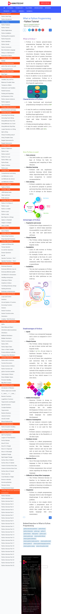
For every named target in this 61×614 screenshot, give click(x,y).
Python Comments (6, 47)
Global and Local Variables (8, 88)
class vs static (5, 225)
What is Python (5, 22)
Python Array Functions (7, 236)
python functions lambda (7, 371)
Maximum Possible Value (8, 82)
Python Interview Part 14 (7, 534)
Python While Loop (6, 159)
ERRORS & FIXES (38, 8)
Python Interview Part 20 (7, 551)
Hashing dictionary (6, 288)
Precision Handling (6, 380)
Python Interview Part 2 (7, 501)
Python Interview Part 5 (7, 509)
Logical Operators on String (8, 129)
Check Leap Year (5, 474)
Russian (25, 601)
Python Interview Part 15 (7, 537)
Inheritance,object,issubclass (9, 330)
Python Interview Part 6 (7, 512)
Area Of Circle (5, 443)
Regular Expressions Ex (7, 140)
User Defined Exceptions (7, 429)
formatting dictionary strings (8, 286)
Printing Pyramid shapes (7, 488)
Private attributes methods (8, 352)
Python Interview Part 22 (7, 557)
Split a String (4, 132)
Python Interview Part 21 (7, 554)
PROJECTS (6, 11)
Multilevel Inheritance (6, 335)
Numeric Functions (6, 396)
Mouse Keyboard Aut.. (7, 421)
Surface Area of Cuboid (7, 471)
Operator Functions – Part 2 (8, 261)
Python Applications (6, 30)
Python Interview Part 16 (7, 540)
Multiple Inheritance (6, 338)
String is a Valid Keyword (7, 52)
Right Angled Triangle (6, 457)
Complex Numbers (6, 407)
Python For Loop (5, 157)
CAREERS (21, 11)
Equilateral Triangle (6, 454)
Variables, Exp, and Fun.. (7, 79)
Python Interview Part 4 (7, 507)
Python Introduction (6, 19)
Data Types (4, 74)
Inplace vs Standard (6, 220)
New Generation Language (8, 50)
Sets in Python (5, 231)
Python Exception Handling (8, 427)
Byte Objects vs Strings (7, 217)
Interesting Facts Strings (7, 115)
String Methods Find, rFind (8, 121)
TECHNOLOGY (19, 8)
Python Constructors (6, 341)
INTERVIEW (48, 8)
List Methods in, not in (7, 176)
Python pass (4, 168)
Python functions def (6, 368)
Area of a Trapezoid (6, 449)
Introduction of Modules (7, 388)
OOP (50, 104)
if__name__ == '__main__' (8, 393)
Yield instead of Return (7, 374)
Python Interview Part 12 (7, 529)
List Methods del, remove (8, 179)
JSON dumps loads (6, 192)
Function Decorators (6, 363)
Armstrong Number (6, 482)
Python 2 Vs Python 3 (7, 203)
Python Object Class (6, 346)
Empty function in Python (8, 366)
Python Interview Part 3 (7, 504)
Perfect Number (5, 440)
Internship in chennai (28, 611)
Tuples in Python (5, 187)
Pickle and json (5, 198)
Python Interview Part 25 (7, 565)
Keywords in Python (6, 55)
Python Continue (5, 165)
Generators (4, 316)
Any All (3, 255)
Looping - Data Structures (8, 319)
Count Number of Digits (7, 476)
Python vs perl (5, 211)
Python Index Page (6, 16)
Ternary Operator (5, 247)
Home (26, 24)
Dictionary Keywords (6, 266)
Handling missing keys (7, 277)
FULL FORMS (29, 8)
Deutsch (25, 600)
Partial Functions (5, 90)
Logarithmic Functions (7, 399)
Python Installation (6, 33)
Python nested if (5, 154)
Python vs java (5, 206)
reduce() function (5, 416)
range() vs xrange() (6, 222)
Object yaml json (5, 195)
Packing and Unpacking (7, 93)
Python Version (5, 27)
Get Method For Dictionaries (8, 274)
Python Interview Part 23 (7, 560)
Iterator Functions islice (7, 313)
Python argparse (5, 102)
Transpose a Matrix (6, 85)
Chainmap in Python (6, 280)
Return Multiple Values (7, 377)
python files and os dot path (8, 66)
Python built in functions (7, 360)
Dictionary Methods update (8, 272)
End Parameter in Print (7, 96)
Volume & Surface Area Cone (9, 468)
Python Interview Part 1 (7, 498)
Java (44, 129)
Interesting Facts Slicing (7, 118)
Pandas (3, 61)
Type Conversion (5, 104)
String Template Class (7, 137)
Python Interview (5, 495)
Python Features (5, 25)
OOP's (3, 324)
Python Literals (5, 44)
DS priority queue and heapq (8, 110)
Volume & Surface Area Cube (9, 465)
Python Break (4, 162)
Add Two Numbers (6, 435)
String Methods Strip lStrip (8, 126)
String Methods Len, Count (8, 123)
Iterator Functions (6, 310)
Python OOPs (4, 344)
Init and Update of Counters (8, 302)
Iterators (3, 308)
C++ (39, 351)
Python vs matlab (5, 208)
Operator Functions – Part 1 (8, 258)
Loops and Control (6, 296)
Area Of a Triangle (6, 446)
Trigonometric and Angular (8, 402)
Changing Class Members (8, 355)
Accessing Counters (6, 305)
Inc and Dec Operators (7, 250)
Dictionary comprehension (8, 291)
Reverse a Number (6, 479)
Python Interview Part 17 (7, 543)
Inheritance (4, 332)
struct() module (5, 418)
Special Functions (6, 404)
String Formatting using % (8, 134)
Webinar (25, 585)
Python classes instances (8, 99)
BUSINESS (30, 11)
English (24, 596)
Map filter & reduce (6, 382)
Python (37, 24)
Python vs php (5, 214)
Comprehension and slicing (8, 173)
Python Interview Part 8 (7, 518)
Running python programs (8, 36)
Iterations (3, 299)
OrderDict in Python (6, 283)
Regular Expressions (6, 143)
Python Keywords (6, 38)
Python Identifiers (6, 41)
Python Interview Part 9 (7, 521)
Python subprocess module (8, 390)
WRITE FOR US (45, 3)
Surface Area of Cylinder (7, 463)
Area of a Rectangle (6, 451)
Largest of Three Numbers (8, 437)
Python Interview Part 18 (7, 546)
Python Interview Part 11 (7, 526)
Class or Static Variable (7, 349)
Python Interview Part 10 (7, 523)
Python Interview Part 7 (7, 515)
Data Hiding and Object (7, 327)
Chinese (25, 598)
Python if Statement (6, 148)
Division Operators (6, 252)
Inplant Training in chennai (29, 609)
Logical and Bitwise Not (7, 244)
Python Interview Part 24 (7, 562)
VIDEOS (14, 11)
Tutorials (32, 24)
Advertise (25, 590)
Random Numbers (6, 413)
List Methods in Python (7, 181)
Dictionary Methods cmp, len (8, 269)
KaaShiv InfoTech (34, 606)
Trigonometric (5, 410)
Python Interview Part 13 (7, 532)
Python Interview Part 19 (7, 548)
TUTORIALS (10, 8)
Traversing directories (7, 69)
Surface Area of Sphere (7, 460)
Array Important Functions (8, 239)
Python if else (5, 151)
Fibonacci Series (5, 485)
